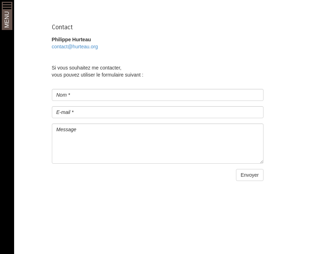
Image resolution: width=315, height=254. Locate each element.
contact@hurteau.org (75, 46)
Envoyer (250, 175)
